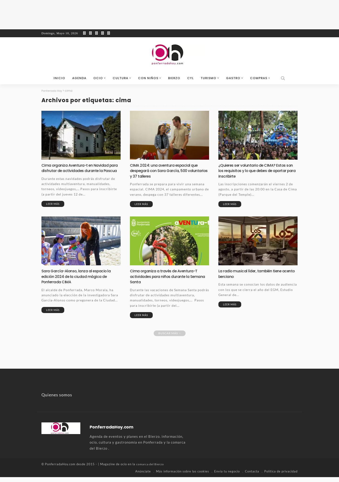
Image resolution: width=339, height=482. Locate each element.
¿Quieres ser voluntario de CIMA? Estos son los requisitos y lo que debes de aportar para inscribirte (255, 170)
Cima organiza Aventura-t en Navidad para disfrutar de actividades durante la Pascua (80, 170)
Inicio (59, 78)
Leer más (53, 209)
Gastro (233, 78)
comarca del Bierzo (151, 469)
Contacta (252, 476)
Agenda (79, 78)
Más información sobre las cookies (182, 476)
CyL (190, 78)
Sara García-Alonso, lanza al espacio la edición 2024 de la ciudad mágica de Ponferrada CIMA (79, 281)
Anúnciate (143, 476)
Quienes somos (56, 399)
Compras (258, 78)
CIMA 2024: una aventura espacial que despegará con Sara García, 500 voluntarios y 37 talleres (167, 170)
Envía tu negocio (227, 476)
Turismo (208, 78)
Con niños (148, 78)
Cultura (120, 78)
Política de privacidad (281, 476)
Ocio (98, 78)
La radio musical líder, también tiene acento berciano (253, 278)
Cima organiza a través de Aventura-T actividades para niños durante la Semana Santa (167, 281)
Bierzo (174, 78)
